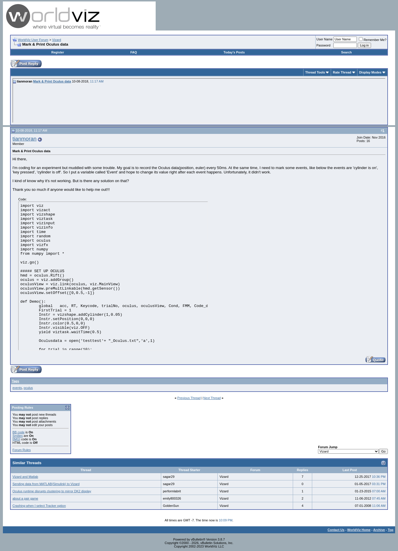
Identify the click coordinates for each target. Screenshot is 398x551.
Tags (15, 381)
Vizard (56, 40)
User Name (325, 39)
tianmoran (24, 139)
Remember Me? (372, 40)
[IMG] (16, 439)
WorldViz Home (358, 530)
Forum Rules (21, 450)
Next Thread (212, 398)
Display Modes (370, 72)
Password (323, 45)
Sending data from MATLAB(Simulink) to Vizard (45, 484)
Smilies (17, 435)
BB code (18, 432)
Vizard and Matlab (25, 476)
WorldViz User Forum (33, 40)
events (17, 388)
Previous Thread (189, 398)
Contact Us (336, 530)
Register (57, 52)
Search (346, 52)
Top (390, 530)
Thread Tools (315, 72)
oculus (28, 388)
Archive (379, 530)
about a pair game (25, 498)
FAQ (133, 52)
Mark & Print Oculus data (52, 81)
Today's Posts (234, 52)
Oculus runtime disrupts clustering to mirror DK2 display (51, 491)
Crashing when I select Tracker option (39, 505)
